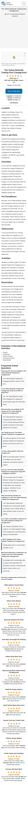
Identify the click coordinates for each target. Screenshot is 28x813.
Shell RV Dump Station (13, 689)
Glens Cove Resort (14, 601)
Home (7, 14)
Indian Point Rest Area (14, 656)
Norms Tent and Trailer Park (13, 720)
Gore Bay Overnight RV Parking (14, 639)
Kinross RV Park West (14, 769)
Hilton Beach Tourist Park (13, 585)
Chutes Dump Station (14, 738)
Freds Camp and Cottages (14, 753)
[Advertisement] (14, 32)
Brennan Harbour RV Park (14, 620)
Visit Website (14, 103)
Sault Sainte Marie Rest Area (13, 705)
